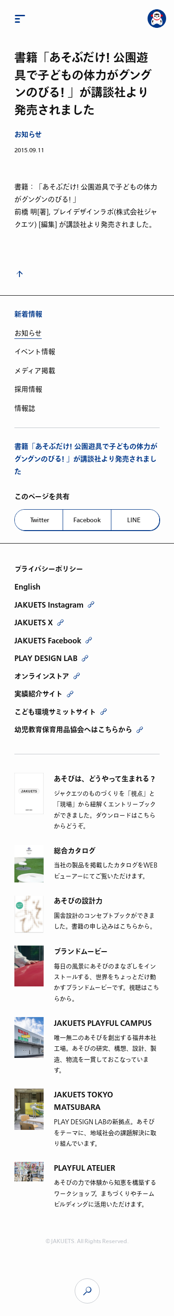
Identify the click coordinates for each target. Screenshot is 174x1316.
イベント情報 (34, 352)
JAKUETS (87, 1290)
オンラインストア (41, 676)
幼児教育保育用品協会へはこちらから (73, 730)
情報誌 (24, 408)
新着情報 (28, 314)
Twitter (39, 520)
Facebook (87, 520)
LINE (134, 520)
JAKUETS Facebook (47, 640)
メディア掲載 (34, 371)
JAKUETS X (33, 622)
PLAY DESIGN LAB (45, 658)
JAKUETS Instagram (49, 605)
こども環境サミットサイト (55, 712)
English (27, 587)
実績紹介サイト (38, 694)
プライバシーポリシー (48, 569)
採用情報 (28, 389)
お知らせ (28, 135)
